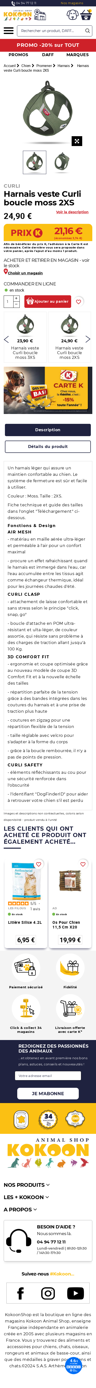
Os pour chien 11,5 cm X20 (66, 925)
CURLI (12, 186)
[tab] (48, 430)
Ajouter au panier (51, 301)
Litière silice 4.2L (25, 922)
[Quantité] (9, 302)
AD (54, 908)
